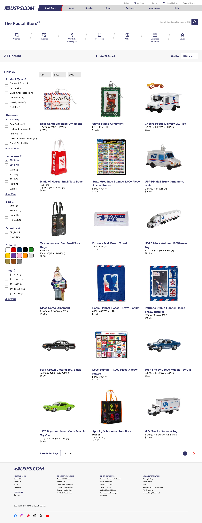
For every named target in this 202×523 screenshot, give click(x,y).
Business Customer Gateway (110, 479)
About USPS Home (64, 479)
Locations (140, 3)
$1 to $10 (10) (16, 279)
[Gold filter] (7, 261)
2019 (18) (14, 164)
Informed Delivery (172, 3)
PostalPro (103, 496)
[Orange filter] (25, 255)
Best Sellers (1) (17, 124)
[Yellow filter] (7, 255)
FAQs (16, 484)
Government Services (64, 490)
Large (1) (14, 215)
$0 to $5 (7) (15, 274)
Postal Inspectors (106, 482)
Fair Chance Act (148, 490)
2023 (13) (14, 184)
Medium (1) (15, 210)
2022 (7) (14, 169)
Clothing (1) (15, 107)
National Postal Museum (108, 490)
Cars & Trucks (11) (19, 143)
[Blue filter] (19, 249)
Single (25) (15, 232)
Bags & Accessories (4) (21, 92)
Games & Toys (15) (19, 83)
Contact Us (18, 479)
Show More (10, 148)
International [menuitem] (154, 8)
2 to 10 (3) (15, 237)
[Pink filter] (19, 255)
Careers (17, 495)
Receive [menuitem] (89, 8)
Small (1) (14, 205)
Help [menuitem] (177, 8)
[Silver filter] (31, 255)
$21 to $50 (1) (16, 293)
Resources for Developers (109, 493)
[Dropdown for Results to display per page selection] (67, 453)
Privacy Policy (148, 479)
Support (154, 3)
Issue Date (188, 55)
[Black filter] (25, 249)
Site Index (17, 482)
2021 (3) (14, 174)
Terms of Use (147, 482)
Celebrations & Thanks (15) (23, 138)
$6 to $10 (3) (16, 284)
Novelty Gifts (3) (18, 102)
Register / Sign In (189, 3)
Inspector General (106, 484)
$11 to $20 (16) (17, 288)
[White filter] (7, 249)
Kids (42, 74)
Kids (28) (14, 119)
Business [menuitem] (130, 8)
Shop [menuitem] (108, 8)
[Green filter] (31, 249)
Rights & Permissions (65, 493)
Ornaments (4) (17, 97)
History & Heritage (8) (20, 128)
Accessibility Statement (151, 493)
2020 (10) (14, 160)
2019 (72, 74)
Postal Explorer (105, 487)
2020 (57, 74)
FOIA (144, 484)
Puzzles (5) (15, 88)
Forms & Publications (65, 487)
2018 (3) (14, 179)
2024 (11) (14, 188)
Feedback (17, 487)
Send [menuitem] (71, 8)
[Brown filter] (13, 261)
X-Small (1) (15, 220)
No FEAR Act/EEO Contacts (153, 487)
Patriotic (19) (16, 133)
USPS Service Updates (65, 484)
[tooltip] (25, 79)
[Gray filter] (19, 261)
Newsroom (61, 482)
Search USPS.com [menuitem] (189, 8)
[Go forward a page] (194, 453)
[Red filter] (13, 249)
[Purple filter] (13, 255)
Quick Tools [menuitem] (50, 8)
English (123, 2)
